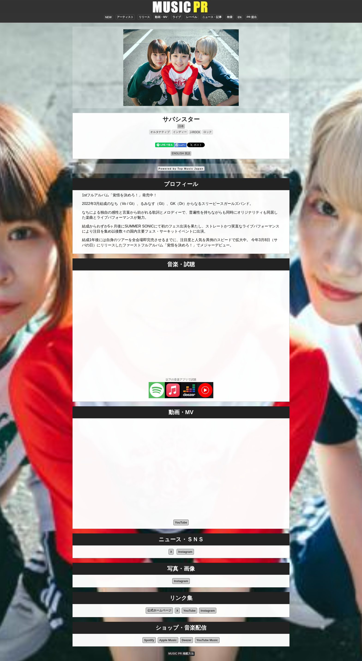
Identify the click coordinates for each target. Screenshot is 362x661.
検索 (229, 17)
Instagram (185, 551)
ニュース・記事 (212, 17)
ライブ (176, 17)
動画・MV (161, 17)
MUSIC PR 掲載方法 (181, 653)
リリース (144, 17)
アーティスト (125, 17)
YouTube (181, 522)
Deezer (186, 640)
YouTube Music (207, 640)
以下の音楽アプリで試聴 (181, 379)
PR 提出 (252, 17)
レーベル (191, 17)
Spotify (149, 640)
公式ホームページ (159, 610)
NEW (108, 17)
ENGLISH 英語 (181, 153)
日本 (181, 126)
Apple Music (168, 640)
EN (239, 17)
